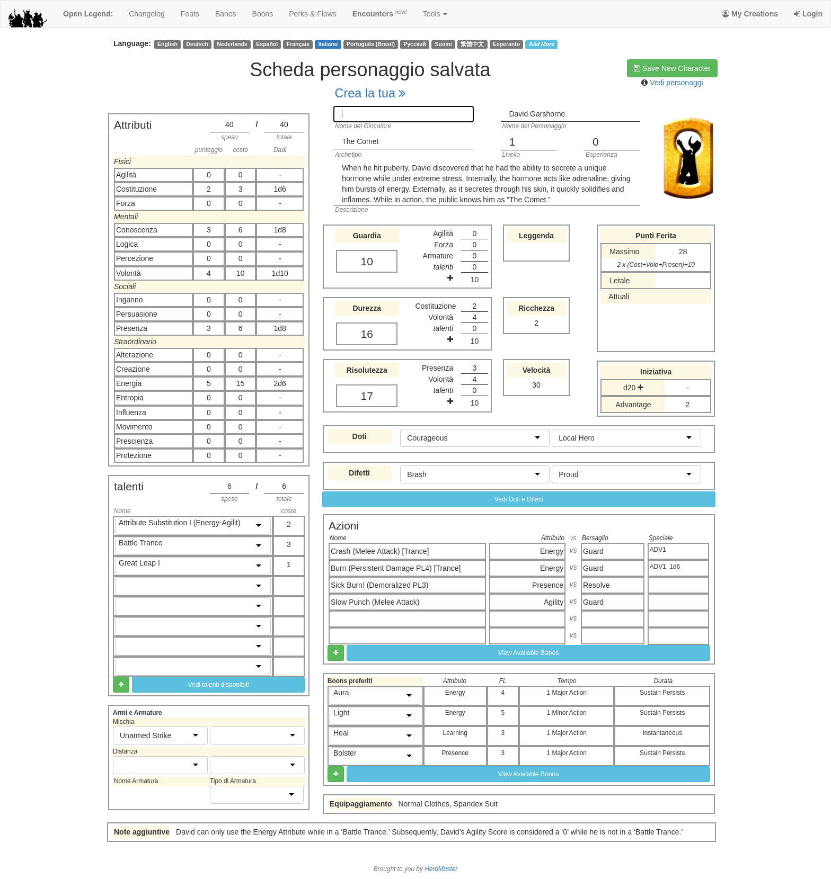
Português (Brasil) (371, 44)
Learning (455, 733)
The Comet (360, 141)
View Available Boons (528, 774)
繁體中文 (472, 44)
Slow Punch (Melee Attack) (375, 602)
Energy (551, 551)
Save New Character (672, 68)
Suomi (443, 44)
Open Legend (88, 14)
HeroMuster (441, 869)
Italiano (328, 44)
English (167, 44)
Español (267, 44)
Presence (547, 585)
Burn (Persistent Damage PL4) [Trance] (396, 568)
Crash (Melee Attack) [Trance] (380, 551)
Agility (553, 602)
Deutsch (197, 44)
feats (190, 14)
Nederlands (232, 44)
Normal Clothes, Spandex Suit (448, 804)
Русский (415, 44)
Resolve (596, 585)
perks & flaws (312, 14)
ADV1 (658, 549)
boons (262, 14)
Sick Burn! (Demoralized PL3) (379, 585)
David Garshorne (537, 114)
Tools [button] (435, 14)
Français (298, 44)
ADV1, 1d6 (665, 566)
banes (225, 14)
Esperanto (506, 44)
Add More (541, 44)
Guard (593, 551)
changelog (147, 14)
